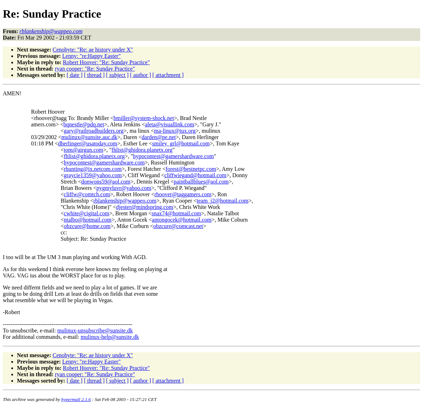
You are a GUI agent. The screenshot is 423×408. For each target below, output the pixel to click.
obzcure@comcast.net (178, 226)
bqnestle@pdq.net (83, 124)
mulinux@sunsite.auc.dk (89, 137)
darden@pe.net (159, 137)
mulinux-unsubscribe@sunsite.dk (95, 331)
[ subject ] (117, 75)
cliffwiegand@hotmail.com (195, 175)
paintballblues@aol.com (201, 182)
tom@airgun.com (83, 150)
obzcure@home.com (87, 226)
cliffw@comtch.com (87, 194)
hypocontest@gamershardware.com (173, 156)
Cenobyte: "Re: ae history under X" (93, 50)
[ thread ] (94, 75)
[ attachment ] (168, 75)
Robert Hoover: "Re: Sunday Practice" (106, 62)
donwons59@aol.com (105, 182)
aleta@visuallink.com (169, 124)
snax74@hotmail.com (176, 213)
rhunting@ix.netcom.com (93, 169)
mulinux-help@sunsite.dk (110, 337)
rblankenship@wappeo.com (125, 201)
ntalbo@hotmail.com (87, 220)
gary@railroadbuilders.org (94, 131)
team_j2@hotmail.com (223, 201)
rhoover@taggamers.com (183, 194)
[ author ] (140, 75)
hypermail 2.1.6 (76, 399)
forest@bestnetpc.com (191, 169)
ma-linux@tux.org (175, 131)
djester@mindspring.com (144, 207)
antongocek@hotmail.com (182, 220)
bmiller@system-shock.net (144, 118)
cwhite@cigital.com (86, 213)
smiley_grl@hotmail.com (181, 143)
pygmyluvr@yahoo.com (123, 188)
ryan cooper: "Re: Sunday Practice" (95, 69)
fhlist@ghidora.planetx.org (141, 150)
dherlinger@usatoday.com (87, 143)
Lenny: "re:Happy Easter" (91, 56)
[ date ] (74, 75)
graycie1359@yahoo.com (93, 175)
